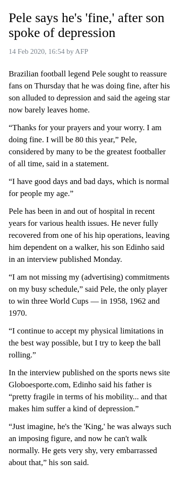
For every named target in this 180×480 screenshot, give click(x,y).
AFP (81, 51)
